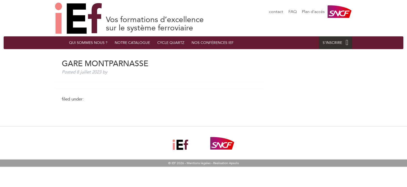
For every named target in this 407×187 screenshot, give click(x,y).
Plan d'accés (313, 12)
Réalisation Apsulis (226, 163)
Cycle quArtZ (170, 42)
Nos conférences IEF (213, 42)
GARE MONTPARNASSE (78, 18)
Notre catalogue (132, 42)
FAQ (292, 12)
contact (276, 12)
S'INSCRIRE (335, 42)
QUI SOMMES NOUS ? (88, 42)
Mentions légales (199, 163)
